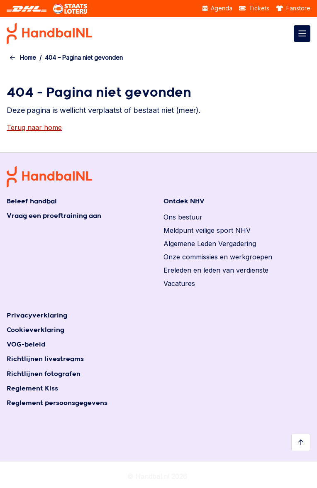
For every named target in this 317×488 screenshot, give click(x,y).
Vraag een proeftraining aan (54, 216)
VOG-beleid (26, 345)
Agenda (217, 8)
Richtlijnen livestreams (45, 359)
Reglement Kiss (32, 389)
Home (28, 57)
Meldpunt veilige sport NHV (207, 230)
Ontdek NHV (184, 201)
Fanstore (293, 8)
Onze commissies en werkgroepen (217, 257)
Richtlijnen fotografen (43, 374)
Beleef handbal (32, 201)
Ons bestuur (182, 217)
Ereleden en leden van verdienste (215, 270)
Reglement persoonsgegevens (57, 403)
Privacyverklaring (37, 315)
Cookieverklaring (35, 330)
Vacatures (179, 283)
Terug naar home (34, 127)
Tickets (254, 8)
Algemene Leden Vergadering (209, 243)
